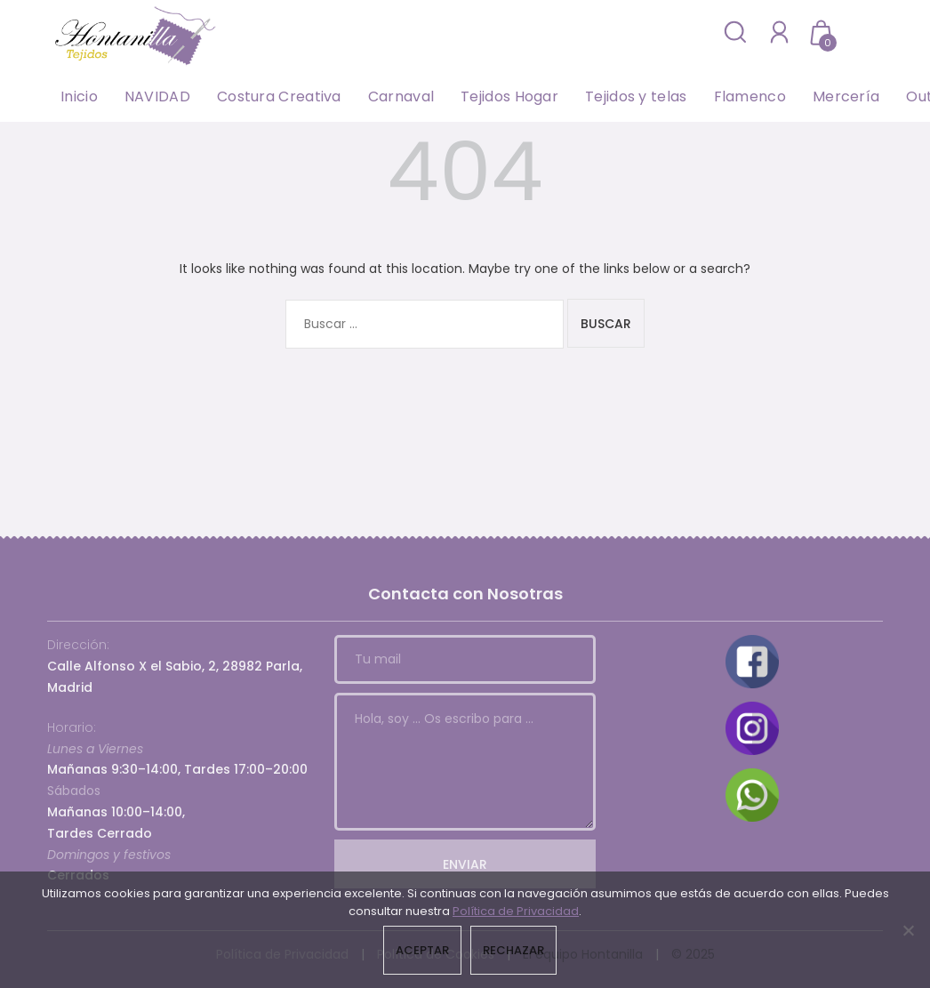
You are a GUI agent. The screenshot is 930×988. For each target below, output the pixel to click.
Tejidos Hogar (509, 96)
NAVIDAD (157, 96)
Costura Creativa (279, 96)
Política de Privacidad (516, 911)
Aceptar (422, 950)
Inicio (79, 96)
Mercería (846, 96)
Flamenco (750, 96)
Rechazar (513, 950)
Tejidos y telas (636, 96)
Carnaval (401, 96)
